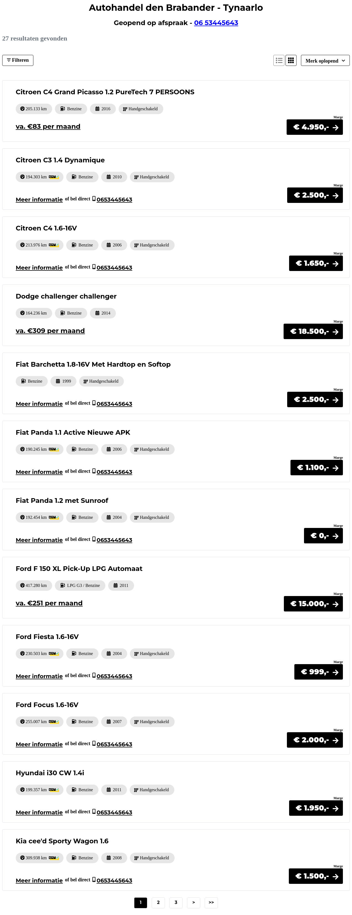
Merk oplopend (325, 61)
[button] (315, 127)
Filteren (18, 60)
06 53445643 (216, 23)
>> (211, 902)
